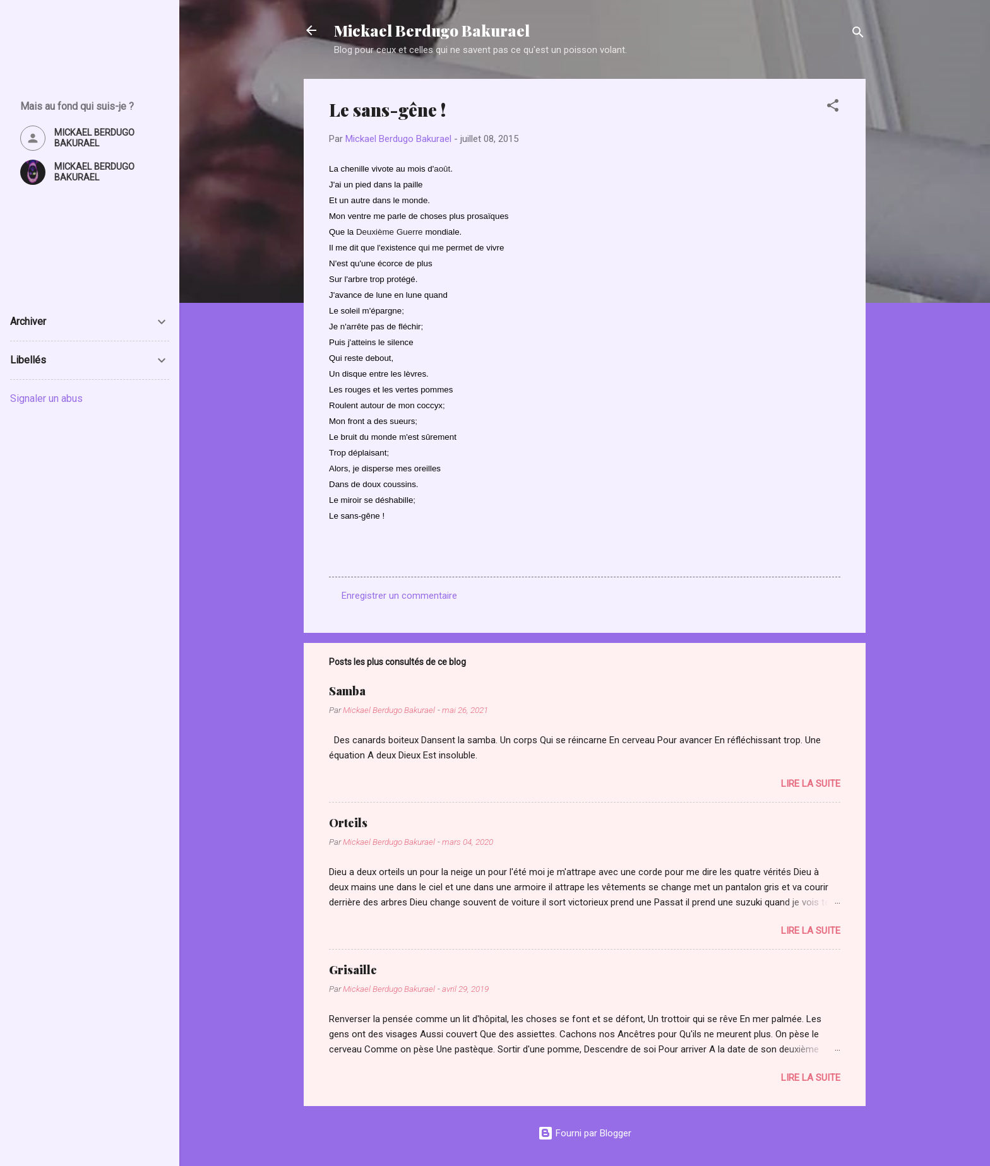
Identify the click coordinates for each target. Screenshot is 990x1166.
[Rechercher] (858, 34)
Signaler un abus (46, 398)
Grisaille (353, 969)
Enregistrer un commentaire (399, 595)
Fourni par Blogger (584, 1133)
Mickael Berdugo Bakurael (432, 30)
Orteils (348, 822)
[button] (832, 107)
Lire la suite (810, 783)
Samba (347, 690)
